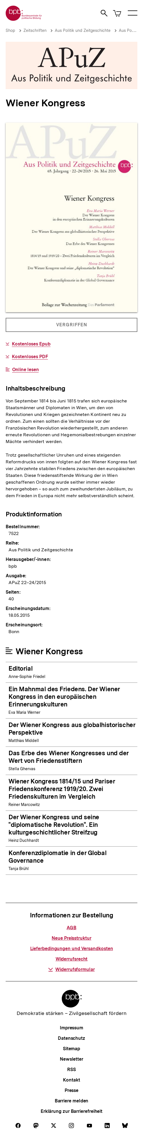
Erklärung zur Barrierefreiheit (71, 1111)
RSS (71, 1069)
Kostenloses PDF (30, 357)
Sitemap (71, 1048)
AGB (71, 927)
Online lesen (25, 370)
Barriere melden (72, 1101)
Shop (10, 30)
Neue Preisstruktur (71, 938)
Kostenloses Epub (31, 344)
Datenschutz (71, 1038)
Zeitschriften (35, 30)
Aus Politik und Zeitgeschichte (83, 30)
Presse (71, 1090)
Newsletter (71, 1059)
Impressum (71, 1027)
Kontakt (71, 1080)
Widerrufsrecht (72, 959)
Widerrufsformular (71, 969)
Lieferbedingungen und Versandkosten (71, 948)
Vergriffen (72, 327)
